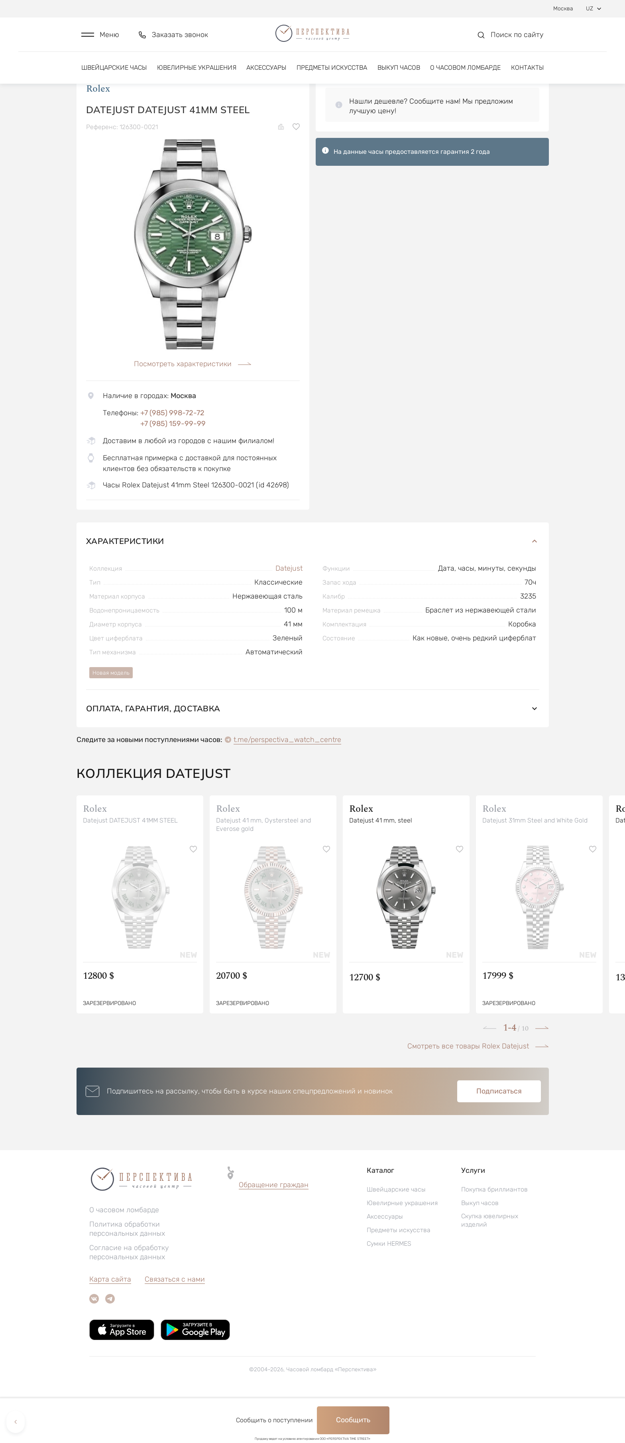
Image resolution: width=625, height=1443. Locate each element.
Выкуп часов (398, 75)
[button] (100, 38)
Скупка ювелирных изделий (489, 1266)
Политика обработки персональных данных (127, 1275)
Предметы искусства (332, 75)
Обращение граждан (274, 1231)
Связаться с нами (175, 1325)
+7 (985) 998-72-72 (172, 459)
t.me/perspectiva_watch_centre (287, 785)
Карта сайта (110, 1325)
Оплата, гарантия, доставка (312, 755)
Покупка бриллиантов (494, 1235)
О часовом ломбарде (465, 75)
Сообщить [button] (353, 1420)
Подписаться (499, 1137)
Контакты (527, 75)
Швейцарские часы (114, 75)
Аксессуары (266, 75)
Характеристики (312, 587)
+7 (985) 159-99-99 (173, 469)
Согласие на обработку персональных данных (129, 1299)
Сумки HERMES (389, 1290)
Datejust (289, 614)
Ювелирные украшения (196, 75)
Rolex (98, 135)
